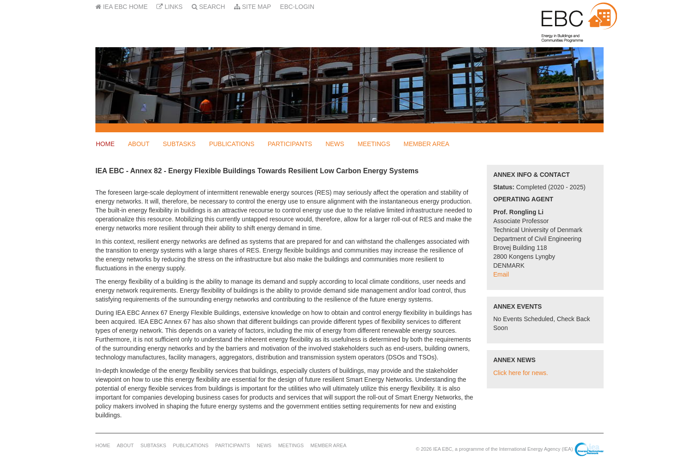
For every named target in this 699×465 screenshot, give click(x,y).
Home (105, 143)
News (334, 143)
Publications (232, 143)
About (138, 143)
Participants (290, 143)
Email (501, 274)
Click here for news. (520, 372)
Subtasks (179, 143)
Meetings (374, 143)
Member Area (426, 143)
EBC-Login (297, 6)
